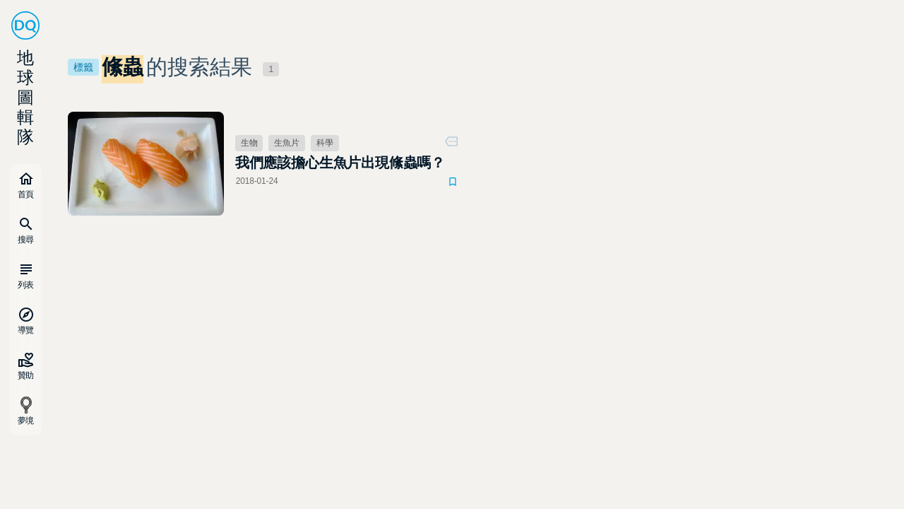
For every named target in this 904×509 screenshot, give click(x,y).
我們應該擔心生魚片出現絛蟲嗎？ (340, 162)
